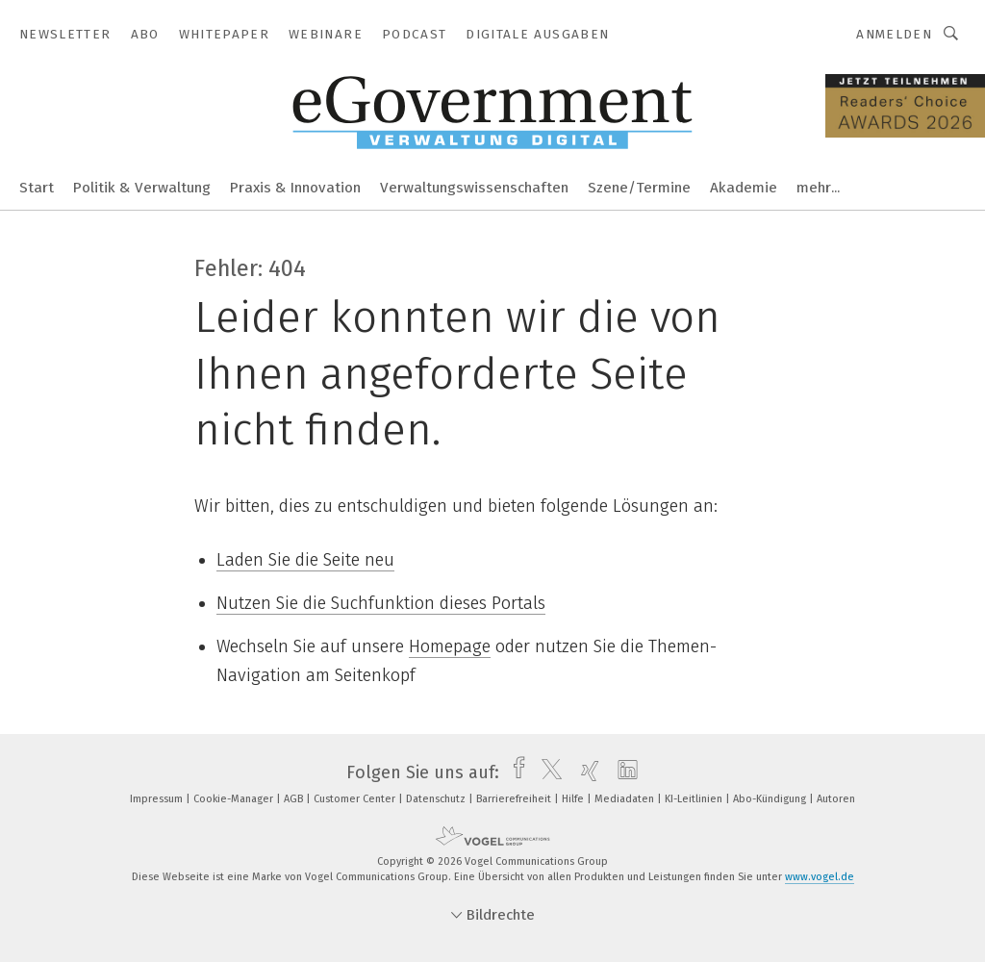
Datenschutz (437, 799)
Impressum (158, 799)
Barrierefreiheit (515, 799)
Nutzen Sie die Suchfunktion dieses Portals (380, 603)
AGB (295, 799)
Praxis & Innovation (295, 187)
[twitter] (547, 772)
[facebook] (514, 772)
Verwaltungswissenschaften (474, 187)
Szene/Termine (639, 187)
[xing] (585, 772)
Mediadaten (625, 799)
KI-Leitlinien (695, 799)
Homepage (450, 646)
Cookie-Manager (234, 799)
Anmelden (894, 34)
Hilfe (574, 799)
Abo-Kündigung (771, 799)
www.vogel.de (819, 877)
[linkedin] (623, 772)
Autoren (836, 799)
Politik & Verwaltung (142, 187)
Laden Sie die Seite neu (305, 559)
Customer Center (356, 799)
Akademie (743, 187)
